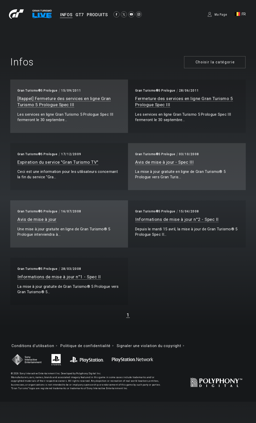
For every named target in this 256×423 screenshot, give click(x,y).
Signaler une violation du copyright (149, 346)
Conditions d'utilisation (33, 346)
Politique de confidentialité (85, 346)
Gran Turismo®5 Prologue (37, 90)
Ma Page (221, 14)
